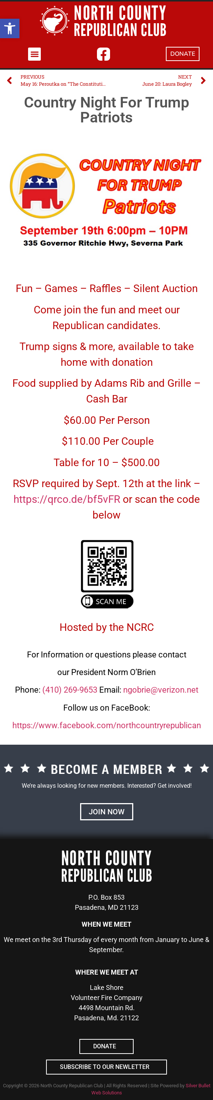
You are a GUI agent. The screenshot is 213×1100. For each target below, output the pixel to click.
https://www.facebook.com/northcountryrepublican (106, 725)
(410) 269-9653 (69, 690)
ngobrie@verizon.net (160, 690)
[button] (9, 28)
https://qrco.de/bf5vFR (66, 499)
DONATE (182, 54)
